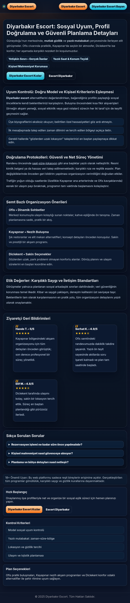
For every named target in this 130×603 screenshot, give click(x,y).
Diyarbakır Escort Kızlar (25, 75)
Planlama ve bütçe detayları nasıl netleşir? (40, 462)
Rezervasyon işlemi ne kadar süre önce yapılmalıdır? (46, 444)
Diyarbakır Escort (73, 6)
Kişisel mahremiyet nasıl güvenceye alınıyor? (42, 453)
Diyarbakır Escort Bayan (108, 6)
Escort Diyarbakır (61, 76)
